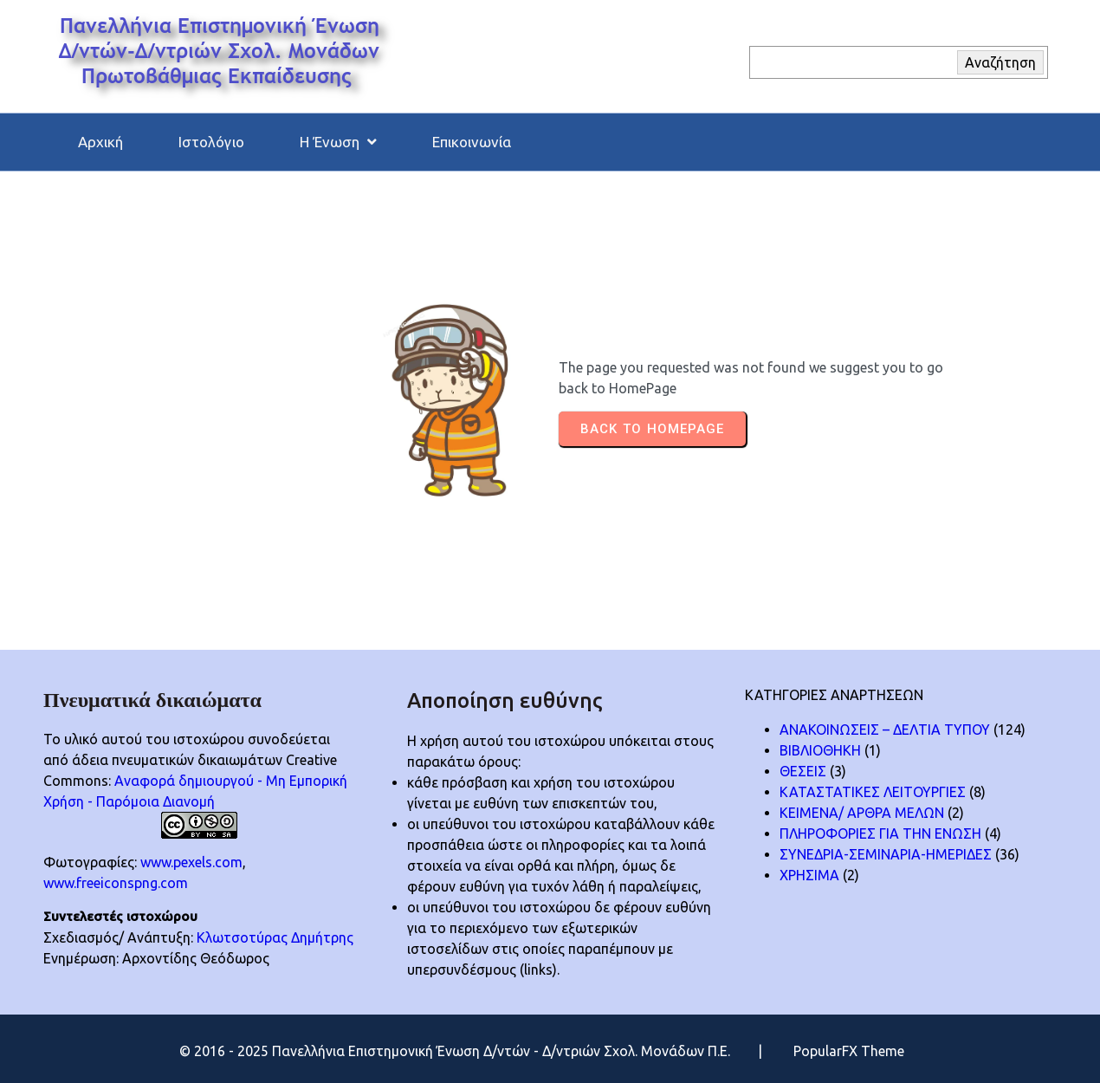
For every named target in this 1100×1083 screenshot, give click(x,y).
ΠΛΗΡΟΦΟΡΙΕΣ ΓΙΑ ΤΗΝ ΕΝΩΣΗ (880, 833)
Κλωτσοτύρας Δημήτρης (275, 937)
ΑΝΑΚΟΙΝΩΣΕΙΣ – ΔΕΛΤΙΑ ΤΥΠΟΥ (885, 729)
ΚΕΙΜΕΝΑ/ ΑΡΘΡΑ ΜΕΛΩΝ (862, 812)
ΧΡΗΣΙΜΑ (809, 875)
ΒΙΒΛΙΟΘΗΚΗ (820, 750)
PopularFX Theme (848, 1051)
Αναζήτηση (1000, 62)
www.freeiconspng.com (115, 883)
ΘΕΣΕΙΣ (803, 771)
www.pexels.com (191, 862)
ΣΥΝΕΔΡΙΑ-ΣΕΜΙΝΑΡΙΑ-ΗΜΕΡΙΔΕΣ (886, 854)
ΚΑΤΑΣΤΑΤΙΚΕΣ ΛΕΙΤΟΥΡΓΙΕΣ (873, 792)
